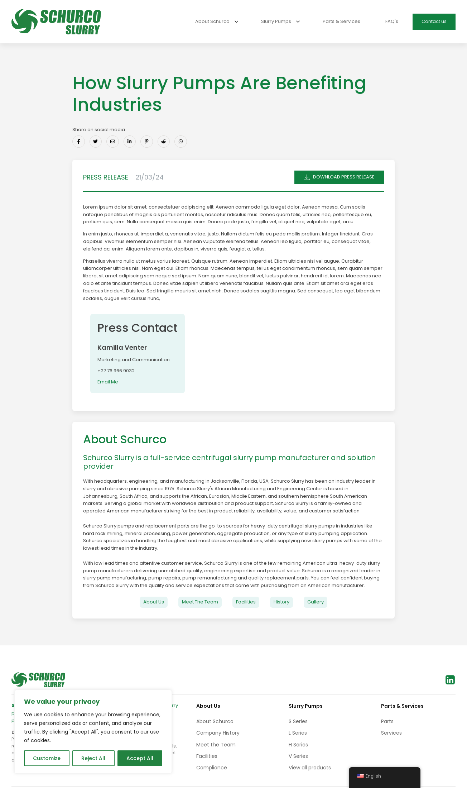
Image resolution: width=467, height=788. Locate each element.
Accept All (139, 758)
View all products (310, 767)
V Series (298, 756)
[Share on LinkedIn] (130, 141)
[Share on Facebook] (78, 141)
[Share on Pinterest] (146, 141)
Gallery (315, 601)
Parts (387, 721)
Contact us (434, 21)
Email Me (107, 381)
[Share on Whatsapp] (180, 141)
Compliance (211, 767)
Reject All (93, 758)
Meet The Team (200, 601)
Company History (218, 732)
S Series (298, 721)
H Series (298, 744)
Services (391, 732)
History (281, 601)
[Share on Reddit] (164, 141)
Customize (47, 758)
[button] (339, 177)
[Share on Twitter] (96, 141)
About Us (153, 601)
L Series (298, 732)
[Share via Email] (112, 141)
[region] (93, 732)
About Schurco (215, 721)
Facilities (246, 601)
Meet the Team (216, 744)
